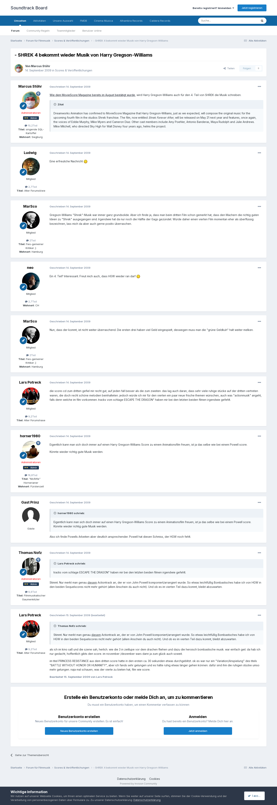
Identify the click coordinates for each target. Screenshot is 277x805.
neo (30, 268)
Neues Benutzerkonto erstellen (79, 730)
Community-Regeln (38, 30)
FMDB (83, 20)
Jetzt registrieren (252, 7)
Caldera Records (160, 20)
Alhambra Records (131, 20)
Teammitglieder (66, 30)
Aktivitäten (39, 20)
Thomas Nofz (30, 553)
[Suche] (215, 21)
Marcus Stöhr (40, 66)
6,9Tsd (31, 591)
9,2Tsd (31, 416)
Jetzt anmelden (198, 730)
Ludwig (30, 153)
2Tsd (31, 240)
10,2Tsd (31, 125)
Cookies (154, 778)
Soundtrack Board (29, 7)
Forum (15, 30)
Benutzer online (92, 30)
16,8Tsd (31, 475)
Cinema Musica (103, 20)
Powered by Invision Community (138, 783)
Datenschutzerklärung (131, 778)
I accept (255, 795)
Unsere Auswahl (63, 20)
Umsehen (20, 22)
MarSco (30, 206)
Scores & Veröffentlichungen (73, 70)
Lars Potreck (30, 382)
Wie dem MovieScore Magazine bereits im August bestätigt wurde (92, 95)
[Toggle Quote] (55, 104)
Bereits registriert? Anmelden (213, 8)
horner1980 (30, 436)
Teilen (229, 68)
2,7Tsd (31, 186)
